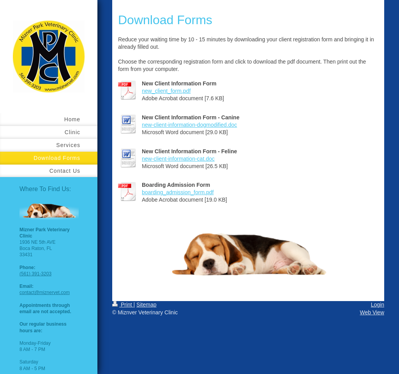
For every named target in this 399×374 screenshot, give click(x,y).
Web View (372, 312)
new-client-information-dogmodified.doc (189, 125)
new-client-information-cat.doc (178, 159)
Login (377, 304)
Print (123, 304)
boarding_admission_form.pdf (178, 192)
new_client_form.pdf (166, 91)
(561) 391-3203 (35, 274)
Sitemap (146, 304)
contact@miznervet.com (44, 292)
